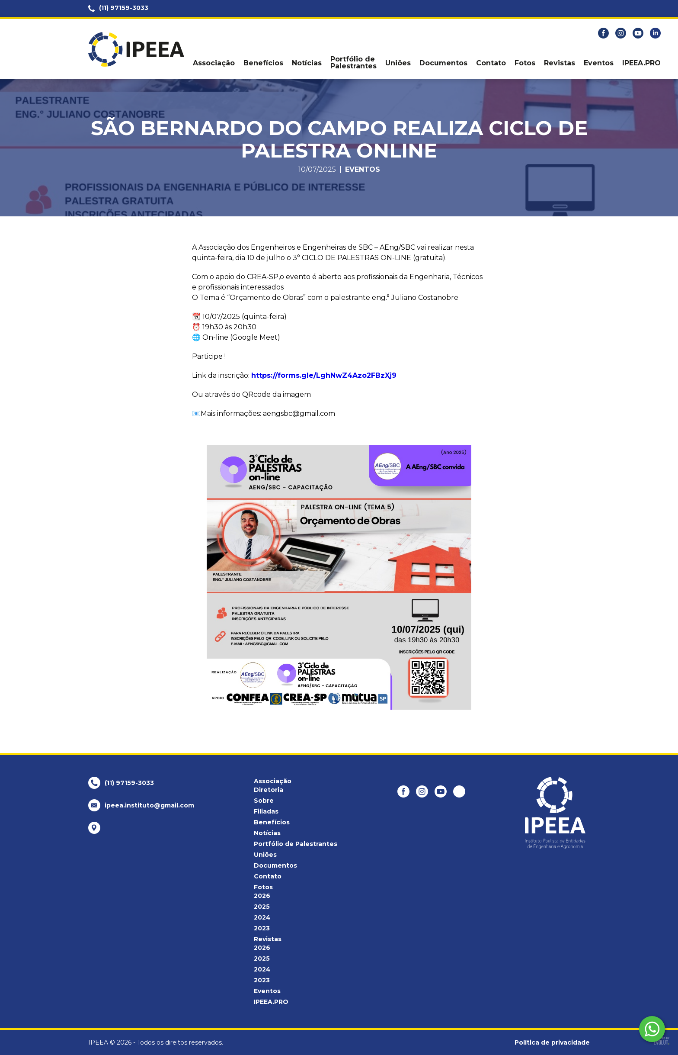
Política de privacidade (552, 1042)
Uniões (398, 63)
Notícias (307, 63)
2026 (262, 896)
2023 (262, 928)
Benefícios (263, 63)
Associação (214, 63)
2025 (262, 906)
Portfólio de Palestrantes (353, 63)
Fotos (525, 63)
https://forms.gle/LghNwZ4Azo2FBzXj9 (324, 375)
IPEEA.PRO (641, 63)
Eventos (599, 63)
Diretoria (268, 790)
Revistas (559, 63)
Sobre (264, 800)
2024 (262, 917)
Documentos (443, 63)
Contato (491, 63)
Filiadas (266, 811)
